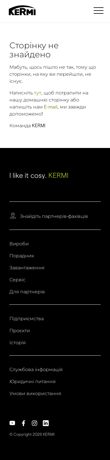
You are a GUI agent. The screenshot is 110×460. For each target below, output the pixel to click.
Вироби (19, 244)
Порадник (21, 256)
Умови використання (35, 393)
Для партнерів (27, 292)
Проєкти (19, 330)
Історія (17, 342)
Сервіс (17, 280)
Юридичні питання (32, 381)
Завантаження (27, 268)
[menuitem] (99, 10)
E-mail (50, 106)
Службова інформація (36, 369)
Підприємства (26, 318)
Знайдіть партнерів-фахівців (54, 216)
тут (37, 92)
